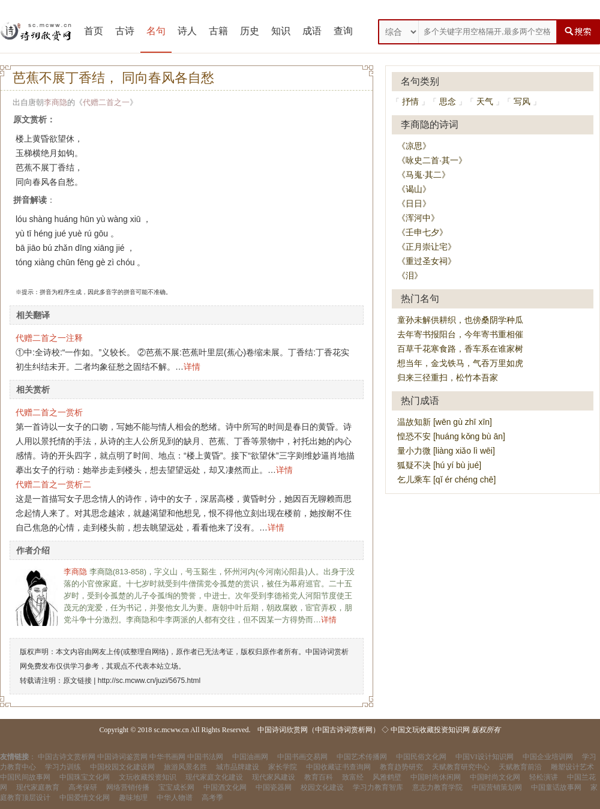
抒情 (410, 101)
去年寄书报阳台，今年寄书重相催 (460, 334)
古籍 (218, 31)
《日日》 (414, 203)
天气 (484, 101)
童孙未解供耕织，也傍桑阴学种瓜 (460, 320)
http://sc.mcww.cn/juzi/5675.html (149, 680)
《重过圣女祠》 (426, 261)
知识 (280, 31)
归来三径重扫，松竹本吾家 (447, 377)
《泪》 (409, 275)
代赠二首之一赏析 (49, 412)
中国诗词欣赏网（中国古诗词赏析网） (318, 730)
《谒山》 (414, 189)
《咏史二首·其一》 (432, 160)
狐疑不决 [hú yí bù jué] (439, 465)
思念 (447, 101)
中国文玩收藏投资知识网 (430, 730)
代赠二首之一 (106, 102)
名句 (156, 31)
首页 (93, 31)
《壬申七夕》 (422, 232)
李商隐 (55, 102)
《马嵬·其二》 (423, 174)
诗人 (187, 31)
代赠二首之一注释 (49, 338)
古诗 (124, 31)
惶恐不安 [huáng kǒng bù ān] (451, 436)
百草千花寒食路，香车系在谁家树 (460, 348)
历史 (249, 31)
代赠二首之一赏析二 (53, 484)
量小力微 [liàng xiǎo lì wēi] (446, 451)
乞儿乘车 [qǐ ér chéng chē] (446, 479)
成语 (312, 31)
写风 (522, 101)
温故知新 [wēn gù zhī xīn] (444, 422)
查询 (343, 31)
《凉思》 (414, 146)
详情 (192, 366)
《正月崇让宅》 (426, 246)
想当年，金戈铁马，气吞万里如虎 (460, 363)
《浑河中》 (418, 218)
